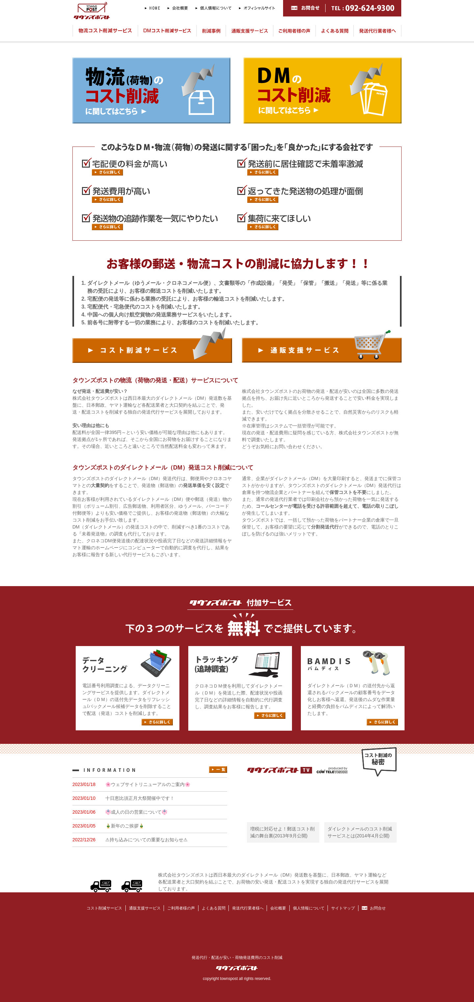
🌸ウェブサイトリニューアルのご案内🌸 (147, 784)
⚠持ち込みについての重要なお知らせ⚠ (146, 839)
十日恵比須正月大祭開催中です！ (139, 798)
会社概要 (278, 908)
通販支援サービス (145, 908)
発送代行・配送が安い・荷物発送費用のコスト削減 (237, 957)
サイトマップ (343, 908)
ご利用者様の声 (181, 908)
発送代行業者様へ (248, 908)
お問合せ (378, 908)
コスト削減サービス (104, 908)
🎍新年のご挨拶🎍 (124, 825)
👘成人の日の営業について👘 (136, 812)
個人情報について (309, 908)
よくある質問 (213, 908)
